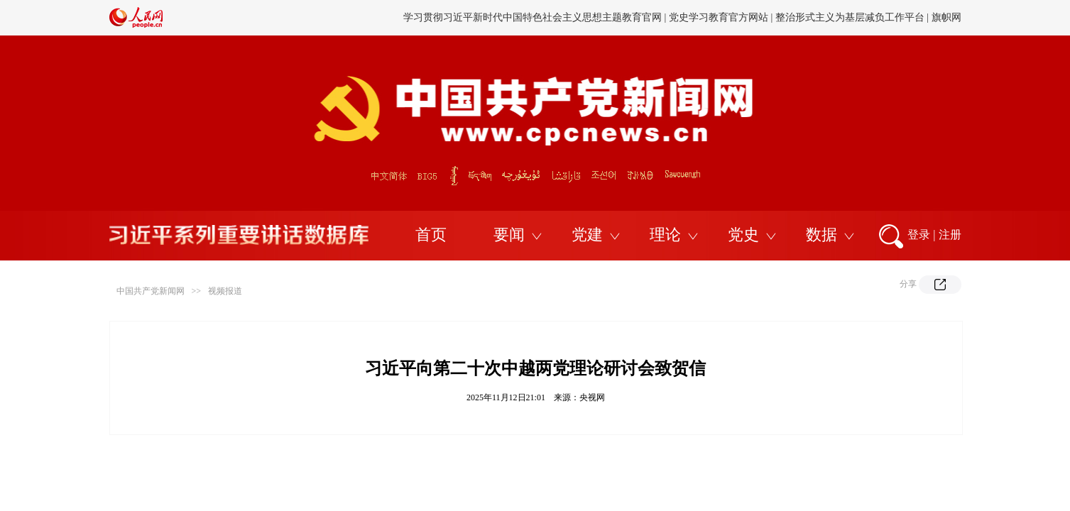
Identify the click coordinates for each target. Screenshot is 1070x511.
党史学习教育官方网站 (720, 17)
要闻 (509, 234)
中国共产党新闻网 (150, 291)
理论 (665, 234)
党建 (587, 234)
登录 (918, 235)
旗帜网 (946, 17)
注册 (950, 235)
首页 (431, 234)
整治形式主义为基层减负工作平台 (849, 17)
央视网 (592, 397)
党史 (743, 234)
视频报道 (225, 291)
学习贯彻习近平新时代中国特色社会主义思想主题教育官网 (532, 17)
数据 (821, 234)
